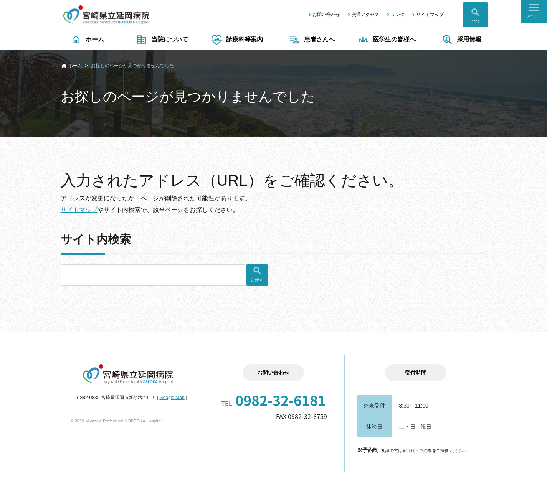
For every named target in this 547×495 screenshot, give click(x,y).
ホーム (86, 39)
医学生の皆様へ (386, 39)
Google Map (171, 397)
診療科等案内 (236, 39)
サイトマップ (430, 14)
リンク (398, 14)
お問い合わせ (326, 14)
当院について (161, 39)
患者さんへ (311, 39)
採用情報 (460, 39)
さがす (475, 21)
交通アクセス (365, 14)
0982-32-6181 (273, 400)
